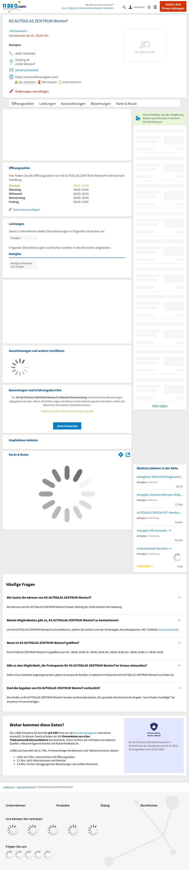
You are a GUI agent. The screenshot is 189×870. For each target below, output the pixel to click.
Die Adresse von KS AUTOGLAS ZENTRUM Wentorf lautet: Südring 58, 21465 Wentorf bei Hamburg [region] (64, 607)
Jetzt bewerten (67, 426)
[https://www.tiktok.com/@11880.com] (29, 855)
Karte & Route (126, 103)
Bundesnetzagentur (86, 732)
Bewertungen (101, 103)
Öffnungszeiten (23, 103)
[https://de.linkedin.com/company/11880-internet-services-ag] (38, 855)
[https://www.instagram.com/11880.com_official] (19, 855)
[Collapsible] (179, 598)
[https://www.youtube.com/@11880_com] (48, 855)
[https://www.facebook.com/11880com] (9, 855)
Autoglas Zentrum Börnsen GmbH (159, 495)
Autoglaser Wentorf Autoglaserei (158, 477)
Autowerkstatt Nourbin (152, 548)
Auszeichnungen (73, 103)
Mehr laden (159, 406)
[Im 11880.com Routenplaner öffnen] (121, 454)
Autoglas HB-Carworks (152, 530)
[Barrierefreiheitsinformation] (150, 7)
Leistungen (47, 103)
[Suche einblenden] (125, 7)
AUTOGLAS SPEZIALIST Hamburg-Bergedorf (160, 512)
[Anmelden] (138, 7)
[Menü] (157, 7)
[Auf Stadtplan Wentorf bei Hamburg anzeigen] (128, 454)
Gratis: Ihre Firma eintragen (173, 6)
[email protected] (26, 70)
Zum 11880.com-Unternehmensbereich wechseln (88, 8)
